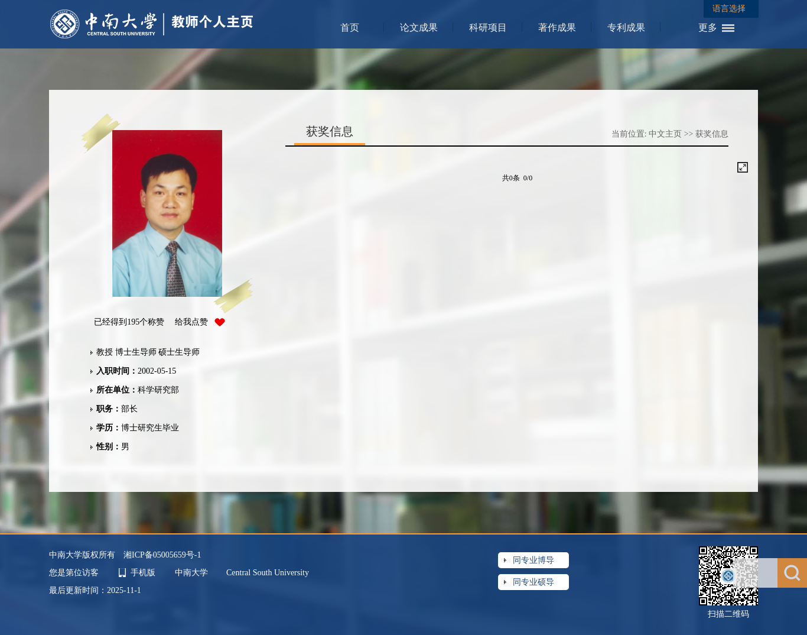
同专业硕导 (533, 582)
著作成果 (557, 27)
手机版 (143, 572)
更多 (707, 27)
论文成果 (419, 27)
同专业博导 (533, 560)
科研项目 (488, 27)
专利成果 (626, 27)
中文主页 (665, 133)
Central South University (267, 572)
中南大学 (192, 572)
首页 (349, 27)
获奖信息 (711, 133)
